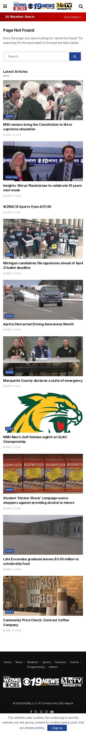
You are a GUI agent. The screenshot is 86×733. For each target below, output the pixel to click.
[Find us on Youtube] (52, 712)
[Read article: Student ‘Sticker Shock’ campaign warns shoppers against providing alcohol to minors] (43, 474)
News (9, 116)
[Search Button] (81, 6)
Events (74, 662)
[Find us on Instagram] (46, 712)
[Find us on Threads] (35, 712)
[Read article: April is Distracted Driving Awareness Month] (43, 300)
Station (53, 666)
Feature (11, 177)
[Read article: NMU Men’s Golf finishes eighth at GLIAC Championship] (43, 413)
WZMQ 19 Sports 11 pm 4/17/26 (27, 207)
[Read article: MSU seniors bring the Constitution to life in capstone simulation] (43, 100)
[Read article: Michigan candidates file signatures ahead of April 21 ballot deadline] (43, 239)
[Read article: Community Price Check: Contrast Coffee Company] (43, 596)
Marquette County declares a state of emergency (43, 380)
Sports (46, 662)
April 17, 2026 (12, 196)
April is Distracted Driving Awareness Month (38, 324)
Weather (32, 662)
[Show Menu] (5, 6)
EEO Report (66, 703)
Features (60, 662)
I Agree (57, 727)
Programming (35, 666)
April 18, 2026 (12, 135)
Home (7, 662)
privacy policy (34, 727)
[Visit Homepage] (42, 6)
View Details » (72, 17)
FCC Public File (48, 703)
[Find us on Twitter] (41, 712)
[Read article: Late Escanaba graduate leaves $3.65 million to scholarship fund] (43, 535)
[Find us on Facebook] (31, 712)
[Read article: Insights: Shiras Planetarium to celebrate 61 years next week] (43, 161)
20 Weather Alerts (20, 17)
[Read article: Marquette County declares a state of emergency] (43, 356)
